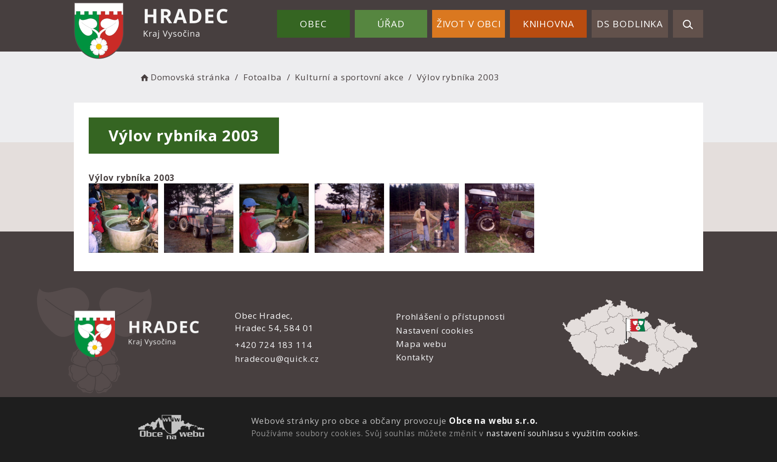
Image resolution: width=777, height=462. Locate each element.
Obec (313, 23)
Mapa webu (421, 343)
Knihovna (548, 23)
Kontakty (415, 357)
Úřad (390, 23)
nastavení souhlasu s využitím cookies (562, 433)
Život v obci (469, 23)
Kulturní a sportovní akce (349, 77)
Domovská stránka (184, 77)
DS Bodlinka (630, 23)
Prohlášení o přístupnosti (450, 316)
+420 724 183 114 (273, 344)
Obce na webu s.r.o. (493, 420)
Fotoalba (262, 77)
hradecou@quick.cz (277, 358)
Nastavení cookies (434, 330)
